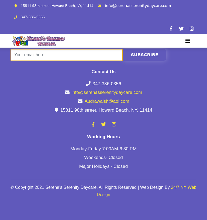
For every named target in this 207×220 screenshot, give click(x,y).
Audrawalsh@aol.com (107, 101)
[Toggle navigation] (188, 41)
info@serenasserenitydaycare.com (138, 6)
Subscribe (144, 55)
